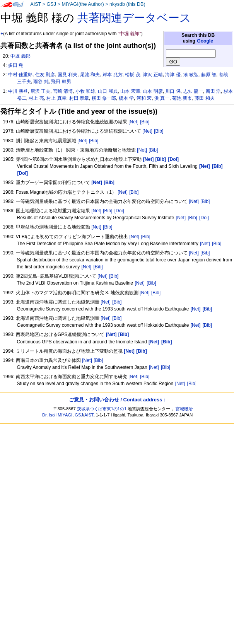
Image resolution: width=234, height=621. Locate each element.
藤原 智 (208, 74)
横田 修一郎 (104, 98)
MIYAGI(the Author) (82, 4)
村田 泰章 (79, 98)
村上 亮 (36, 98)
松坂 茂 (132, 74)
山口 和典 (108, 91)
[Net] (133, 122)
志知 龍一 (193, 91)
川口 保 (172, 91)
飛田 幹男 (61, 81)
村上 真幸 (56, 98)
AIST (35, 4)
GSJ (51, 4)
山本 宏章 (130, 91)
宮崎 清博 (63, 91)
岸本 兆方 (112, 74)
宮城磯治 (184, 408)
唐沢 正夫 (40, 91)
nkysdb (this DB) (127, 4)
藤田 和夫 (204, 98)
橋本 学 (126, 98)
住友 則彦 (45, 74)
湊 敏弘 (190, 74)
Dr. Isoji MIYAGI (57, 415)
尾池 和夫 (90, 74)
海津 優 (172, 74)
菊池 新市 (182, 98)
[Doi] (119, 210)
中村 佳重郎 (20, 74)
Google (205, 41)
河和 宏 (144, 98)
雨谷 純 (40, 81)
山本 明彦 (152, 91)
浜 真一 (161, 98)
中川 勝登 (18, 91)
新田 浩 (213, 91)
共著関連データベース (134, 18)
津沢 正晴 (152, 74)
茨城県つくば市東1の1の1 (102, 408)
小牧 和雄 (85, 91)
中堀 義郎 (20, 56)
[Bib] (144, 122)
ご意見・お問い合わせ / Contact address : (117, 400)
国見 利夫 (67, 74)
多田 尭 (15, 65)
